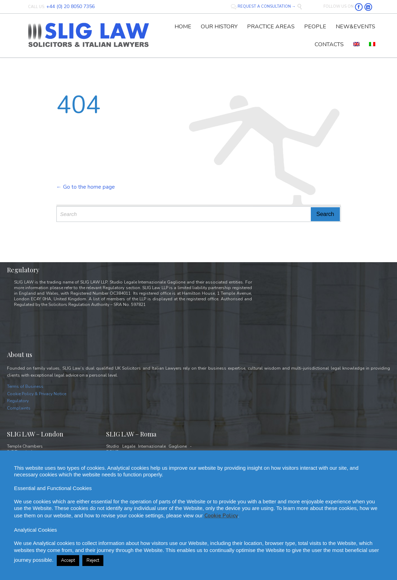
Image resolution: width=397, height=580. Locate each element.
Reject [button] (93, 560)
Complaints (18, 408)
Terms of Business (25, 386)
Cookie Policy (221, 515)
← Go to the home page (85, 186)
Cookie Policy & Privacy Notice (36, 394)
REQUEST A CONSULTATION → (264, 6)
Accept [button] (68, 560)
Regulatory (18, 401)
